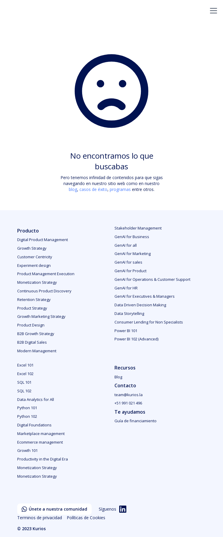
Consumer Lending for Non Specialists (148, 322)
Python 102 (27, 416)
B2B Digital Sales (32, 342)
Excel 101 (25, 365)
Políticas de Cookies (86, 517)
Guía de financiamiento (135, 420)
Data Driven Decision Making (140, 304)
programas (120, 189)
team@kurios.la (128, 394)
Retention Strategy (34, 299)
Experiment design (34, 265)
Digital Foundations (34, 425)
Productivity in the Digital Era (42, 459)
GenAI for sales (128, 262)
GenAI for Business (131, 236)
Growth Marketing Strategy (41, 316)
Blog (118, 377)
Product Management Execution (45, 273)
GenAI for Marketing (132, 253)
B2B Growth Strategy (35, 333)
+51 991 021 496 (128, 403)
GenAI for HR (126, 288)
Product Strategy (32, 308)
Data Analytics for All (35, 399)
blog (73, 189)
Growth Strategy (32, 248)
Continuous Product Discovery (44, 291)
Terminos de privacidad (39, 517)
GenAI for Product (130, 270)
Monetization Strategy (37, 282)
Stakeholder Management (138, 228)
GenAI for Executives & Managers (144, 296)
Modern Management (36, 350)
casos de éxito (93, 189)
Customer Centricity (34, 256)
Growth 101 (27, 450)
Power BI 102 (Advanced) (136, 339)
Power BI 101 (125, 330)
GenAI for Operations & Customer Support (152, 279)
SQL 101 (24, 382)
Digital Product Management (42, 239)
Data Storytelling (129, 313)
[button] (212, 11)
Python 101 (27, 407)
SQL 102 (24, 390)
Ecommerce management (40, 442)
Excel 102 (25, 373)
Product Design (30, 325)
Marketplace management (41, 433)
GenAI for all (125, 245)
